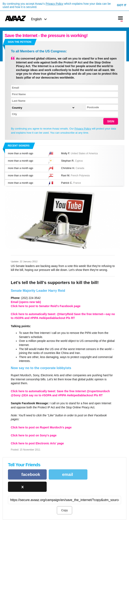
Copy (64, 510)
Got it (122, 5)
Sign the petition (19, 42)
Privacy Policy (54, 3)
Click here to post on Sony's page (33, 435)
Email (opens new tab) (26, 302)
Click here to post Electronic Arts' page (37, 443)
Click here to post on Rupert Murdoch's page (41, 427)
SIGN (110, 121)
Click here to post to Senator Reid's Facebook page (45, 306)
